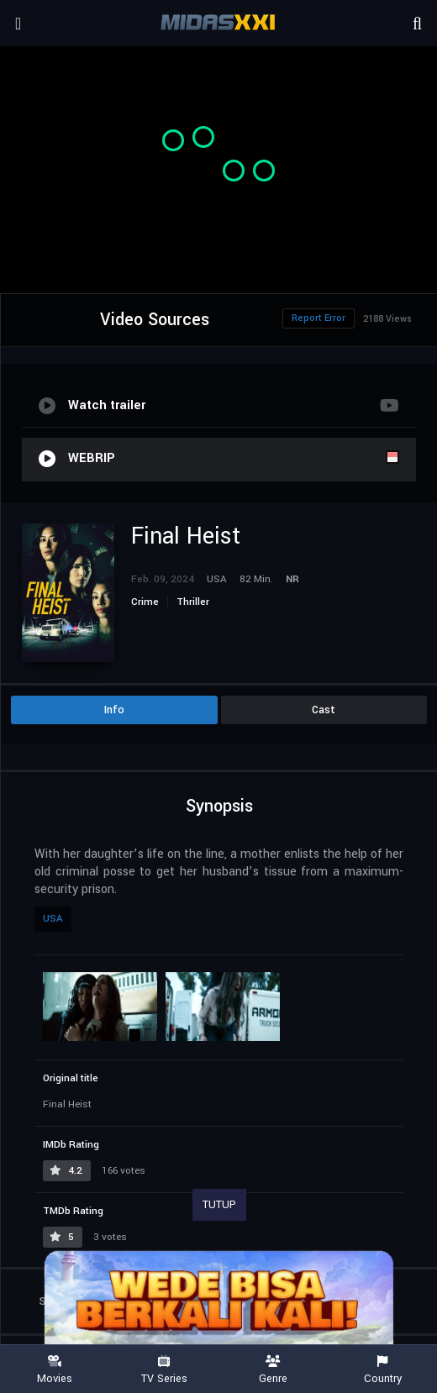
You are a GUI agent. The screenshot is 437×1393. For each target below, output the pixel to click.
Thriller (192, 602)
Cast (323, 710)
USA (53, 919)
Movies (54, 1370)
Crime (145, 602)
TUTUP (219, 1204)
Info (114, 710)
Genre (273, 1370)
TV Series (163, 1370)
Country (382, 1370)
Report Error (318, 318)
